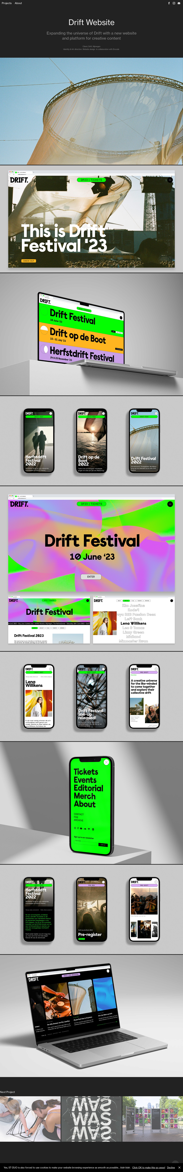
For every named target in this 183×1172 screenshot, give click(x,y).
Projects (7, 3)
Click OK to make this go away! (148, 1167)
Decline (171, 1167)
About (18, 3)
